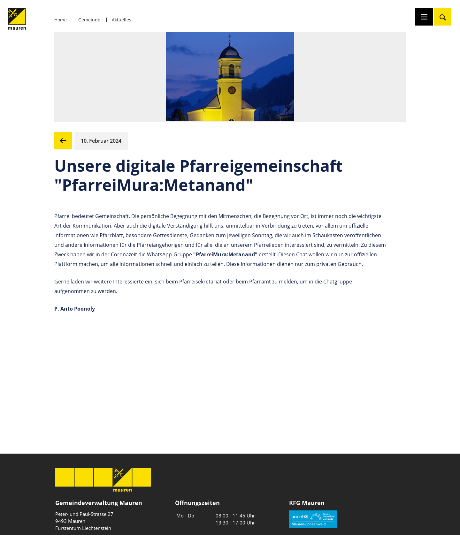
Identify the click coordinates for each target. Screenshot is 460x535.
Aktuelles (121, 20)
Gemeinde (89, 20)
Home (60, 20)
